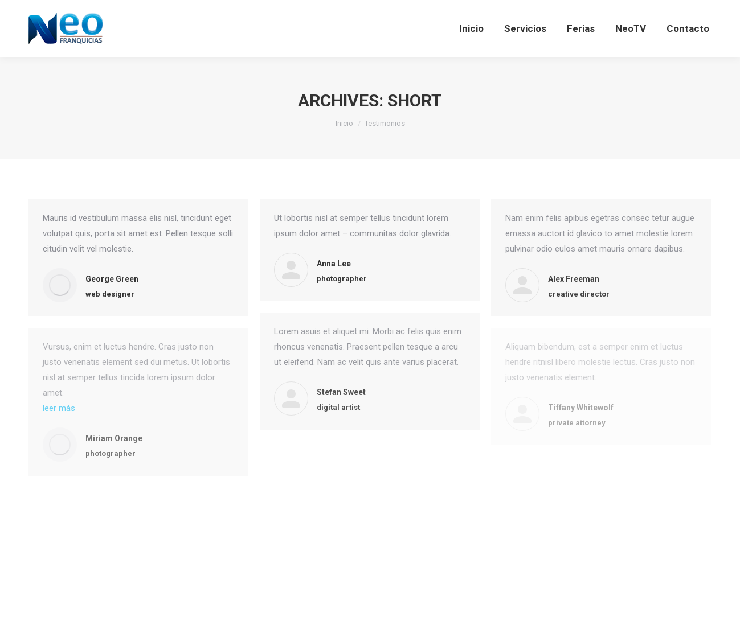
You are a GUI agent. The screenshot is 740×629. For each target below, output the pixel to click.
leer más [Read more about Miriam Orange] (59, 408)
